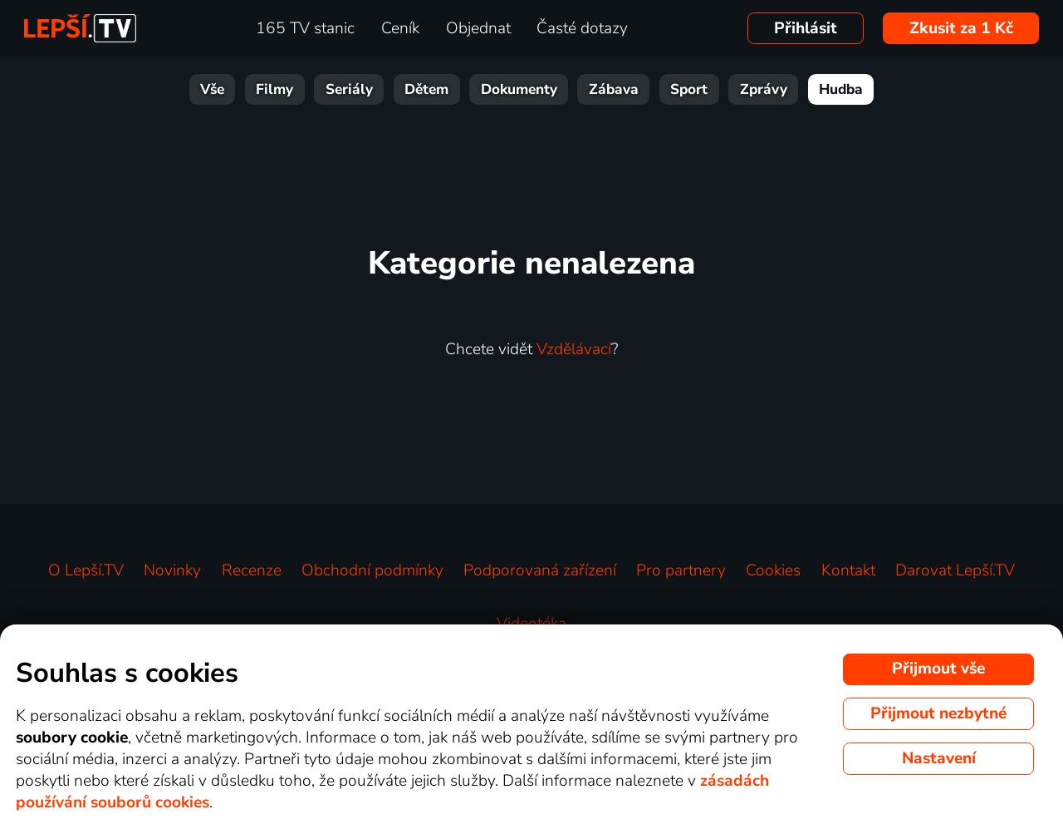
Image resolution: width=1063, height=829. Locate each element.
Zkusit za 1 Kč (961, 28)
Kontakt (848, 570)
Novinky (172, 570)
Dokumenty (519, 89)
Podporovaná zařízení (539, 570)
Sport (689, 89)
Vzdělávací (573, 349)
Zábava (614, 89)
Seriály (349, 89)
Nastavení (939, 758)
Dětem (426, 89)
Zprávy (763, 89)
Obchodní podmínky (372, 570)
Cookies (773, 570)
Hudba (841, 89)
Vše (212, 89)
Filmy (274, 89)
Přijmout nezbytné (938, 713)
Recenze (252, 570)
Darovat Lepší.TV (955, 570)
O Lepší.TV (86, 570)
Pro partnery (681, 570)
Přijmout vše (938, 668)
